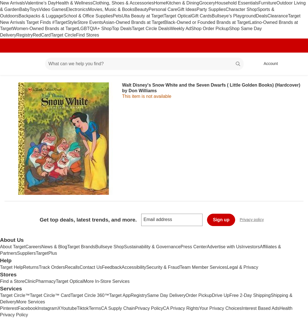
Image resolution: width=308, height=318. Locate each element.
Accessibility (134, 267)
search (238, 64)
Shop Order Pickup (210, 28)
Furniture (267, 3)
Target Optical (178, 15)
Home (160, 3)
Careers (33, 246)
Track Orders (52, 267)
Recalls (72, 267)
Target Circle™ (15, 295)
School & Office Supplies (88, 15)
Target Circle (63, 35)
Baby (24, 9)
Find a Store (12, 281)
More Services (30, 301)
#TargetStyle (64, 22)
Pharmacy (45, 281)
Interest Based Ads (260, 308)
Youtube (68, 308)
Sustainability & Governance (152, 246)
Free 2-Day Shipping (250, 295)
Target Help (11, 267)
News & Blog (54, 246)
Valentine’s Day (40, 3)
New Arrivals (12, 3)
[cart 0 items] (296, 64)
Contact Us (91, 267)
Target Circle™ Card (50, 295)
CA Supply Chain (118, 308)
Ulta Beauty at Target (143, 15)
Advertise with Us (224, 246)
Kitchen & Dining (182, 3)
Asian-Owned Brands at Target (133, 22)
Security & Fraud (163, 267)
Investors (251, 246)
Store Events (90, 22)
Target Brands (81, 246)
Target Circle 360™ (90, 295)
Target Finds (39, 22)
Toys (34, 9)
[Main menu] (32, 64)
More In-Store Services (107, 281)
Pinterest (9, 308)
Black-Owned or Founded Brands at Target (206, 22)
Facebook (27, 308)
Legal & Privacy (242, 267)
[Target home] (12, 64)
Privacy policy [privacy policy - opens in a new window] (254, 220)
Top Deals (122, 28)
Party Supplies (211, 9)
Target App (120, 295)
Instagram (47, 308)
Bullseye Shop (109, 246)
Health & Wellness (74, 3)
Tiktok (83, 308)
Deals (261, 15)
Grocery (207, 3)
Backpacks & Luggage (41, 15)
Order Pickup (199, 295)
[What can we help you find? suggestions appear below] (144, 64)
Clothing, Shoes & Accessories (123, 3)
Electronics (77, 9)
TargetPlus (46, 253)
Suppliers (26, 253)
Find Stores (87, 35)
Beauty (141, 9)
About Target (12, 246)
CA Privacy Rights (181, 308)
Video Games (52, 9)
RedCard (42, 35)
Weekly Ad (180, 28)
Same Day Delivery (166, 295)
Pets (117, 15)
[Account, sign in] (267, 64)
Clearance (277, 15)
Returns (31, 267)
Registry (24, 35)
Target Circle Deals (151, 28)
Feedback (112, 267)
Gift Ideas (186, 9)
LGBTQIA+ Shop (95, 28)
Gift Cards (202, 15)
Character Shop (241, 9)
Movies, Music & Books (111, 9)
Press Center (194, 246)
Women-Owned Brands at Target (45, 28)
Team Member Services (203, 267)
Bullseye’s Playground (234, 15)
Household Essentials (236, 3)
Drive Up (220, 295)
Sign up (221, 219)
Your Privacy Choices (220, 308)
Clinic (29, 281)
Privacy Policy (149, 308)
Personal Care (163, 9)
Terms (95, 308)
